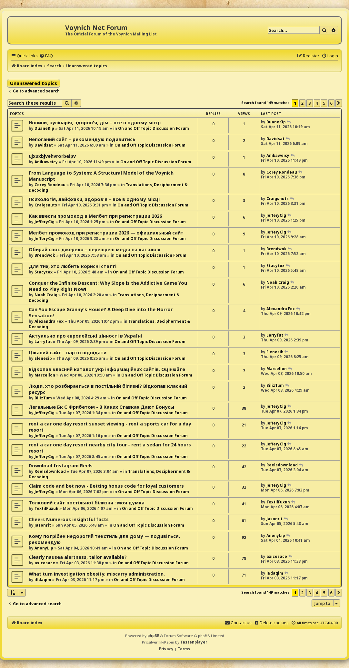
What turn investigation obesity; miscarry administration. (97, 574)
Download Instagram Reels (61, 466)
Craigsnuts (46, 205)
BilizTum (43, 398)
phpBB (153, 635)
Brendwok (45, 255)
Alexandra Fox (49, 321)
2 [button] (302, 103)
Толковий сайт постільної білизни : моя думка (87, 503)
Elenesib (43, 358)
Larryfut (43, 341)
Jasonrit (43, 525)
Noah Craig (46, 295)
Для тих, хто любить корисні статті (72, 266)
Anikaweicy (46, 162)
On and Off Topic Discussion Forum (153, 128)
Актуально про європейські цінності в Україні (85, 336)
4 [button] (317, 103)
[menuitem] (46, 56)
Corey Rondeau (50, 184)
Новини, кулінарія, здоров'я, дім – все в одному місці (95, 122)
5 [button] (324, 103)
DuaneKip (44, 128)
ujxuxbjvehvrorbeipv (52, 156)
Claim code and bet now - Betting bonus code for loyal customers (106, 486)
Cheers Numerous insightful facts (69, 519)
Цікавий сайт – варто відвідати (67, 352)
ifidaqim (43, 579)
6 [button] (331, 103)
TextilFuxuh (46, 508)
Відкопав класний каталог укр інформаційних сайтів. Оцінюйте (107, 369)
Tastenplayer (193, 642)
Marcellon (45, 375)
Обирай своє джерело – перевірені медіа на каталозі (94, 249)
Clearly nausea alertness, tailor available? (78, 557)
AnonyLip (44, 548)
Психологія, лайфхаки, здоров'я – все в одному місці (94, 199)
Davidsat (44, 145)
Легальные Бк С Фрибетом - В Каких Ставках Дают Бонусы (101, 407)
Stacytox (44, 272)
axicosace (45, 563)
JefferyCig (45, 221)
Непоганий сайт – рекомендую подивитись (82, 139)
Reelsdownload (50, 471)
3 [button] (309, 103)
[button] (338, 103)
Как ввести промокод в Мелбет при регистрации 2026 (95, 216)
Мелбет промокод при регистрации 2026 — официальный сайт (106, 233)
